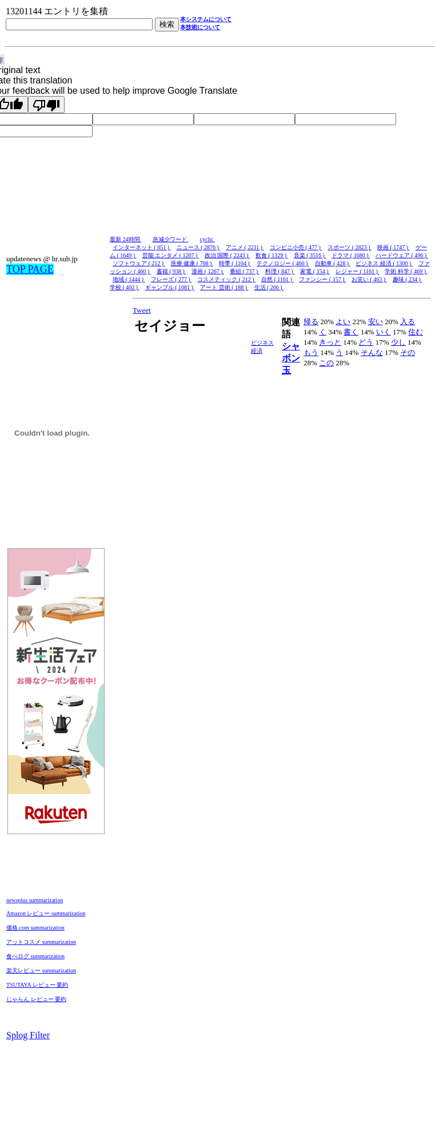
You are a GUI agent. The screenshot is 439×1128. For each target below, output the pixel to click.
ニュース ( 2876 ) (199, 247)
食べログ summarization (35, 956)
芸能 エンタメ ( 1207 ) (170, 255)
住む (415, 332)
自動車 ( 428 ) (332, 263)
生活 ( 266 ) (269, 287)
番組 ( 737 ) (245, 271)
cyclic (207, 239)
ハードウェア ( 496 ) (402, 255)
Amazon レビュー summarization (45, 913)
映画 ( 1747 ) (393, 247)
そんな (372, 352)
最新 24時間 (125, 239)
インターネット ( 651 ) (142, 247)
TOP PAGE (30, 269)
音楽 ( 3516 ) (310, 255)
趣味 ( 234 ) (407, 279)
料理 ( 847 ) (280, 271)
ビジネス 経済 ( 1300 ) (384, 263)
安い (375, 321)
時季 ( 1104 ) (235, 263)
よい (343, 321)
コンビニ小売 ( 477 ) (296, 247)
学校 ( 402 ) (124, 287)
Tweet (142, 310)
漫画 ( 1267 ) (207, 271)
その (407, 352)
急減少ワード (171, 239)
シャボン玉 (291, 358)
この (326, 362)
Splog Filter (28, 1035)
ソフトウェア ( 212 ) (139, 263)
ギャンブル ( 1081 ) (170, 287)
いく (383, 332)
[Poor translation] (46, 104)
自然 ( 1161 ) (277, 279)
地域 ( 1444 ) (129, 279)
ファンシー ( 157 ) (322, 279)
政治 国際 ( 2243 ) (227, 255)
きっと (330, 342)
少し (398, 342)
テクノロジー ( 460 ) (283, 263)
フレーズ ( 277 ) (171, 279)
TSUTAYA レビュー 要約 (37, 985)
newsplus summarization (34, 900)
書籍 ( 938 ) (171, 271)
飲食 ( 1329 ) (272, 255)
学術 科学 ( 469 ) (406, 271)
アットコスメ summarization (41, 942)
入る (407, 321)
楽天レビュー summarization (41, 970)
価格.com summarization (35, 927)
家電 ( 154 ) (315, 271)
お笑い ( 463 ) (369, 279)
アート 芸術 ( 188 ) (224, 287)
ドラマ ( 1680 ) (351, 255)
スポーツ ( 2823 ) (350, 247)
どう (365, 342)
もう (311, 352)
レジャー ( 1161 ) (357, 271)
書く (351, 332)
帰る (311, 321)
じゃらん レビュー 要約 (36, 999)
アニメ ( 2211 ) (245, 247)
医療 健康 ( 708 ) (192, 263)
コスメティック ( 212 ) (226, 279)
